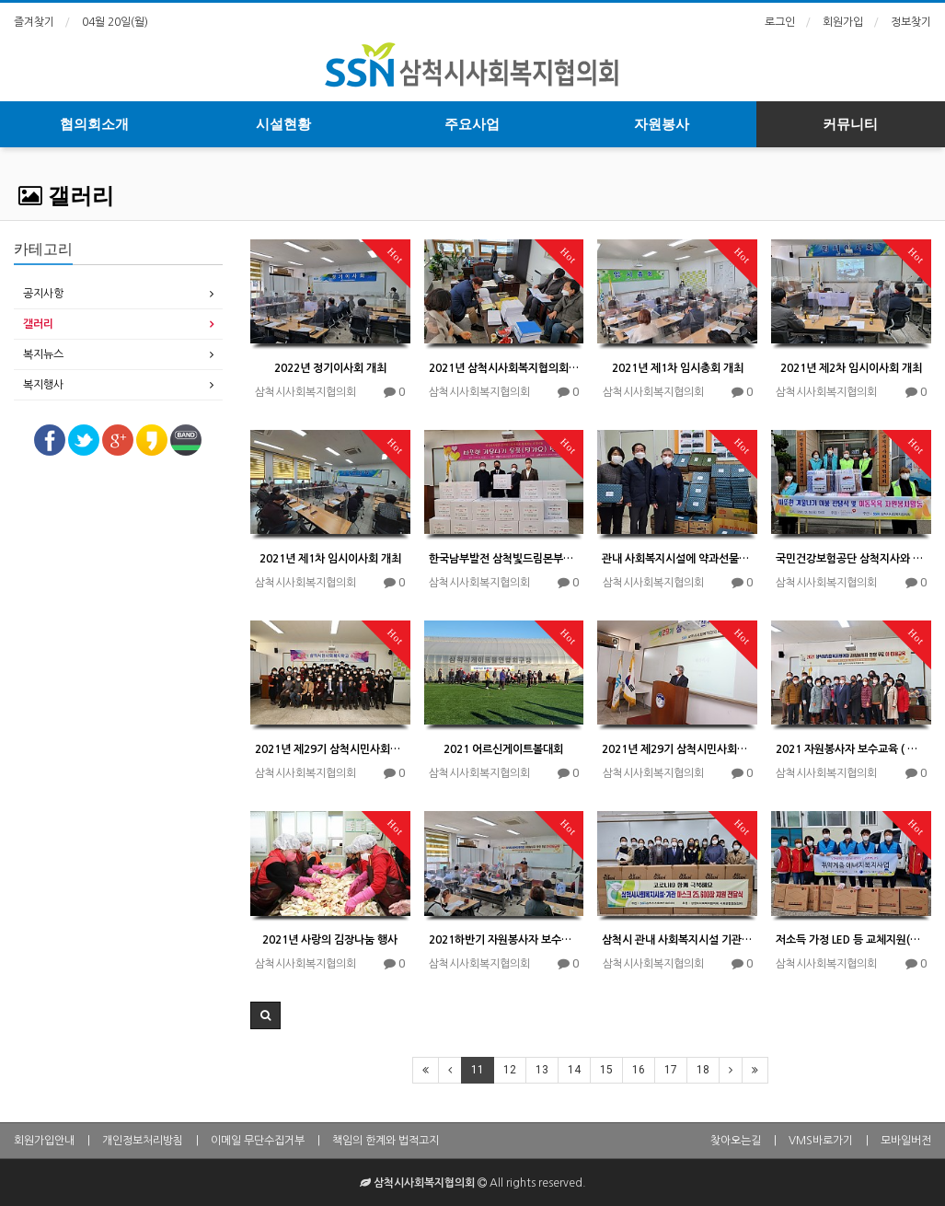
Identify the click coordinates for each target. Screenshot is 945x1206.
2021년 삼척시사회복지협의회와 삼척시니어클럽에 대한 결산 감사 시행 (504, 368)
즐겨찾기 (34, 22)
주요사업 (472, 124)
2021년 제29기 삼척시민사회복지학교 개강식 (677, 749)
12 (509, 1069)
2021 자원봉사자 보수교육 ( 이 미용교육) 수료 (851, 749)
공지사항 (43, 293)
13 (542, 1069)
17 (670, 1069)
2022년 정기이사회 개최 (330, 368)
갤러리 (66, 196)
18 (703, 1069)
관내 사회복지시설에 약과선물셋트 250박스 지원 (677, 558)
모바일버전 (906, 1140)
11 (477, 1069)
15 (606, 1069)
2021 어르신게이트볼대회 (503, 749)
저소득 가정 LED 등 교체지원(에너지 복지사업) (851, 939)
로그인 (780, 22)
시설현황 (283, 124)
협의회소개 (94, 124)
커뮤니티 (850, 124)
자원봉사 (661, 124)
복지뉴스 (43, 354)
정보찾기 (911, 22)
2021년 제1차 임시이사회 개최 (330, 558)
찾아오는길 (735, 1140)
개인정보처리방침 (142, 1140)
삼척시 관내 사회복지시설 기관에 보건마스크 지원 (677, 939)
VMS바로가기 (821, 1140)
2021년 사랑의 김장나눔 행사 (330, 939)
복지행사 (43, 384)
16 (638, 1069)
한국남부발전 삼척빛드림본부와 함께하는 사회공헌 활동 (504, 558)
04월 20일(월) (115, 22)
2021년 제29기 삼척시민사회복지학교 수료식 (330, 749)
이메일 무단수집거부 (258, 1140)
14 (574, 1069)
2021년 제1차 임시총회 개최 (677, 368)
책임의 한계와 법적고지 (385, 1140)
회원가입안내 (44, 1140)
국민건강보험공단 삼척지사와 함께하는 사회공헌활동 (851, 558)
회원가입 (843, 22)
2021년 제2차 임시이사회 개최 (851, 368)
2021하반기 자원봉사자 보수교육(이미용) (504, 939)
